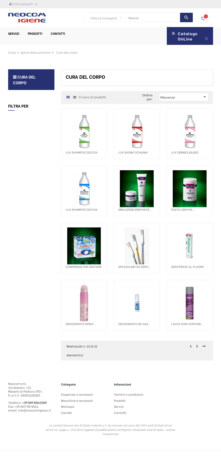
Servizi (119, 406)
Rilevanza (183, 96)
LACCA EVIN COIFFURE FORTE (186, 324)
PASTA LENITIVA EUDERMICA (181, 209)
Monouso (67, 406)
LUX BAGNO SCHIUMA (133, 152)
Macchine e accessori (77, 400)
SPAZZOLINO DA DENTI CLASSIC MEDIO (133, 266)
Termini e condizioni (128, 394)
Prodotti (120, 400)
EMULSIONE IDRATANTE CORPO (133, 209)
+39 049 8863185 (34, 402)
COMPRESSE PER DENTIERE (84, 266)
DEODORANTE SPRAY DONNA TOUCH (80, 324)
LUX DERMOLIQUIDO (185, 152)
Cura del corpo (24, 79)
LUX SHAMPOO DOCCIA (82, 152)
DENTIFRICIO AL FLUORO (187, 266)
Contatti (120, 412)
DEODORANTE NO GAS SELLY (133, 324)
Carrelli (66, 412)
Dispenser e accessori (77, 394)
